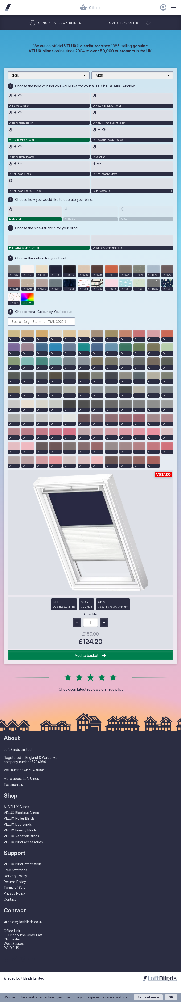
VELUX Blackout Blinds (21, 813)
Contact (10, 899)
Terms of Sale (14, 887)
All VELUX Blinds (16, 807)
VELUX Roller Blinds (19, 818)
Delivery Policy (15, 876)
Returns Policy (15, 882)
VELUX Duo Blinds (18, 824)
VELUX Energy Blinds (20, 830)
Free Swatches (15, 870)
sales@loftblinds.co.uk (23, 922)
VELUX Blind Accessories (23, 842)
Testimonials (13, 784)
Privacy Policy (15, 893)
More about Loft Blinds (21, 779)
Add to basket (90, 655)
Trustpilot (115, 689)
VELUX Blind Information (22, 864)
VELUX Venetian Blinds (21, 836)
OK (171, 997)
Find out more (148, 997)
